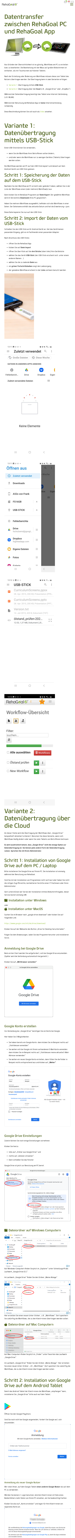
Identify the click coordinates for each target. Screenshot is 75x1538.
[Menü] (72, 4)
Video (42, 112)
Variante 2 (13, 89)
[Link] (10, 4)
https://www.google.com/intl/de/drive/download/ (25, 923)
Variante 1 (13, 85)
